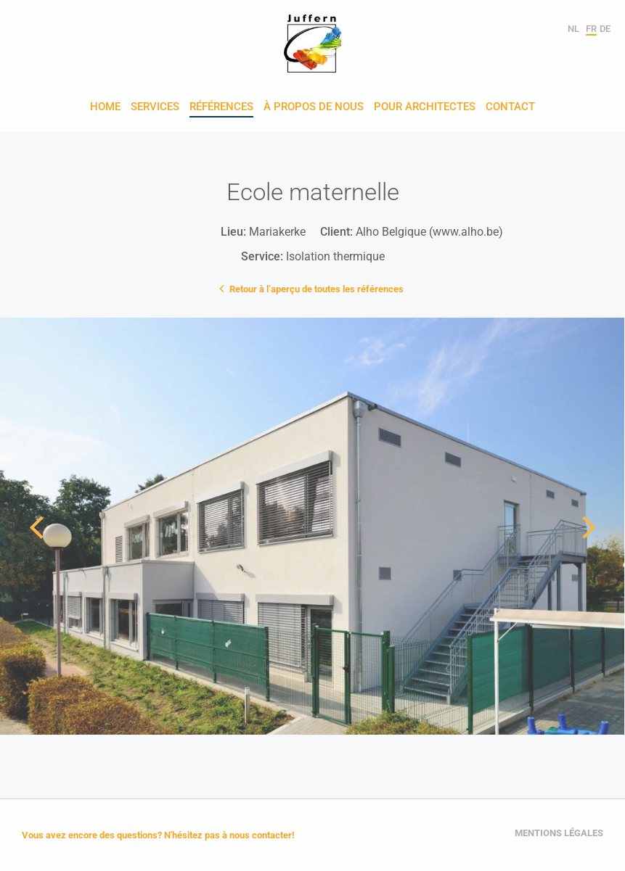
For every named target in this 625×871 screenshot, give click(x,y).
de (605, 28)
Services (155, 107)
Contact (510, 107)
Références (221, 107)
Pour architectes (424, 107)
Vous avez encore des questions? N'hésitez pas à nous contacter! (158, 835)
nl (573, 28)
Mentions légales (559, 833)
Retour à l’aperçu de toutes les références (313, 287)
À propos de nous (314, 107)
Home (105, 107)
